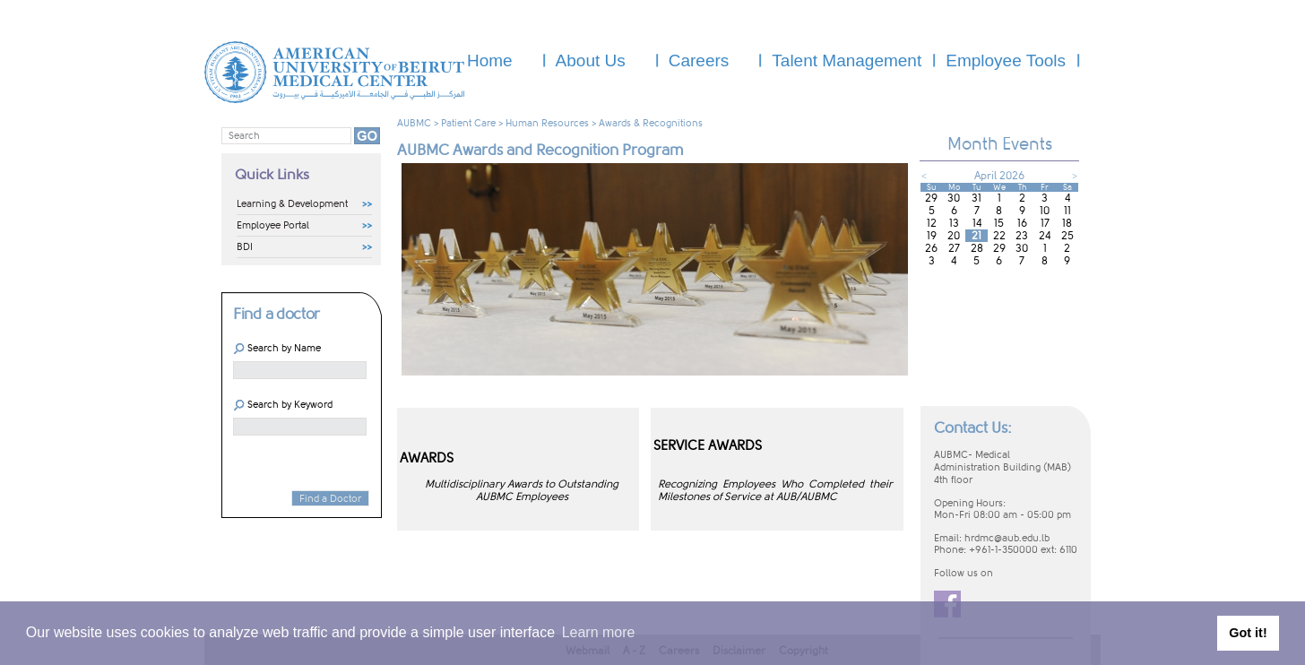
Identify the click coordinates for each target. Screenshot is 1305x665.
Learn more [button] (598, 632)
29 (931, 198)
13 (954, 223)
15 (999, 223)
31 (976, 198)
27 (954, 248)
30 (953, 198)
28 (977, 248)
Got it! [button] (1247, 633)
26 (931, 248)
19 (932, 235)
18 (1067, 223)
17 (1045, 223)
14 (976, 223)
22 (999, 235)
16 (1022, 223)
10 (1045, 210)
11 (1067, 210)
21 (976, 235)
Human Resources (547, 123)
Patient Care (468, 123)
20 (953, 235)
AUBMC (414, 123)
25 (1067, 235)
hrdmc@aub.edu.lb (1007, 538)
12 (932, 223)
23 (1021, 235)
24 (1044, 235)
